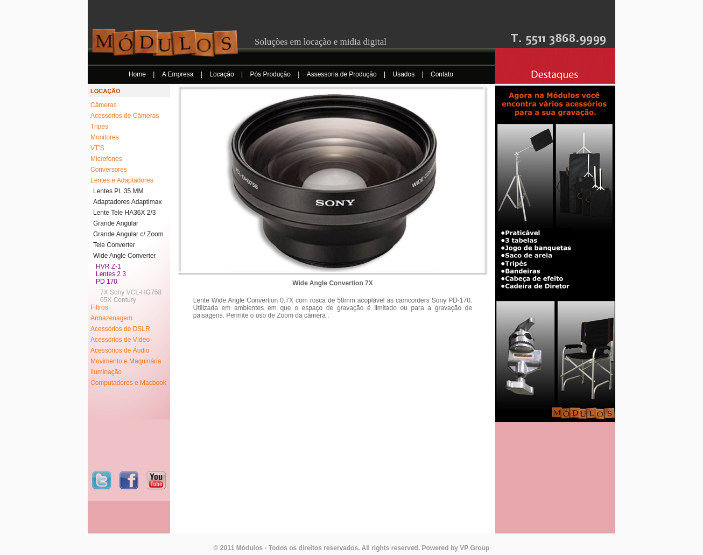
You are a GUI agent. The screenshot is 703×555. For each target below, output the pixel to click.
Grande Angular (115, 223)
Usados (405, 74)
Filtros (99, 307)
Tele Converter (114, 245)
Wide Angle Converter (124, 255)
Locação (222, 74)
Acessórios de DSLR (120, 329)
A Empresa (178, 74)
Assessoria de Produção (342, 74)
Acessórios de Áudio (119, 350)
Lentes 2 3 (111, 274)
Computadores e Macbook (128, 383)
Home (138, 74)
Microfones (106, 159)
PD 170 (106, 281)
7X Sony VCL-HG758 (130, 292)
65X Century (118, 300)
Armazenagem (111, 318)
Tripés (99, 126)
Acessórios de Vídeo (120, 339)
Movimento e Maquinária (125, 361)
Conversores (108, 169)
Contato (442, 74)
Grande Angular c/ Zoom (128, 234)
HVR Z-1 (108, 266)
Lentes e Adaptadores (121, 180)
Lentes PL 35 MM (118, 191)
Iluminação (106, 372)
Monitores (104, 137)
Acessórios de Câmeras (124, 116)
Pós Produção (271, 74)
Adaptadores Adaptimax (127, 202)
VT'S (97, 148)
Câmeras (103, 105)
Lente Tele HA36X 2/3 (124, 212)
